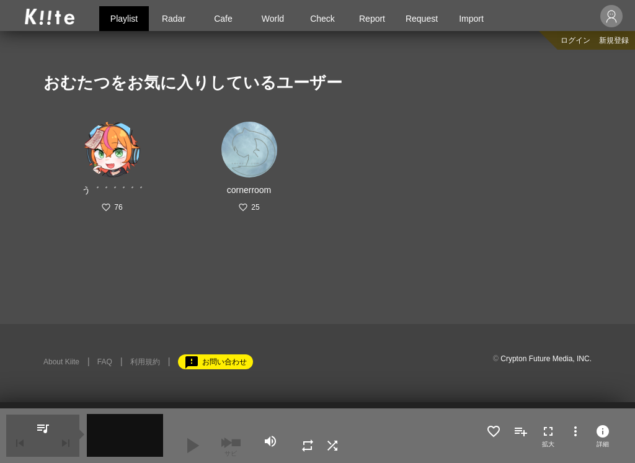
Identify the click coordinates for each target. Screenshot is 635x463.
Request (422, 19)
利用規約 (145, 361)
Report (372, 19)
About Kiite (61, 361)
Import (471, 19)
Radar (173, 19)
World (273, 19)
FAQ (104, 361)
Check (322, 19)
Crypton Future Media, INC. (546, 358)
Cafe (223, 19)
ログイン (575, 40)
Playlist (124, 19)
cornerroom (249, 190)
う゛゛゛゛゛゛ (112, 190)
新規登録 (614, 40)
